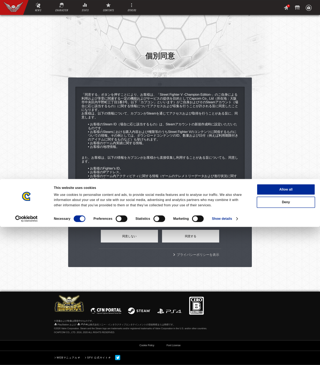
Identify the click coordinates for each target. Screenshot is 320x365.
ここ (177, 201)
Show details (222, 356)
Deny (286, 340)
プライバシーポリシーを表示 (198, 254)
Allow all (286, 327)
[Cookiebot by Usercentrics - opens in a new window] (26, 357)
